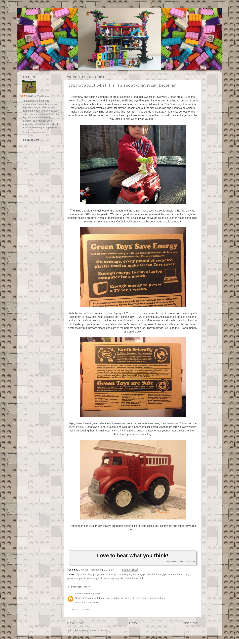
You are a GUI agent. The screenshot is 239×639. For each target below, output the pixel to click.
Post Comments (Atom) (94, 630)
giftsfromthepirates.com (175, 574)
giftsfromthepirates (152, 574)
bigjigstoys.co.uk (97, 574)
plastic (82, 578)
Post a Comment (80, 609)
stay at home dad (133, 578)
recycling (109, 578)
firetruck (137, 574)
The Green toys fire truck (178, 104)
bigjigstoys (81, 574)
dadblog (111, 574)
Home (133, 623)
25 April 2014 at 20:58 (86, 602)
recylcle (119, 578)
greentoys (72, 578)
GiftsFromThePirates (37, 96)
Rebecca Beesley (84, 593)
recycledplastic (95, 578)
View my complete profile (35, 132)
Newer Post (75, 623)
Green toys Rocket (176, 423)
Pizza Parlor (76, 427)
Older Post (190, 623)
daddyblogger (124, 574)
